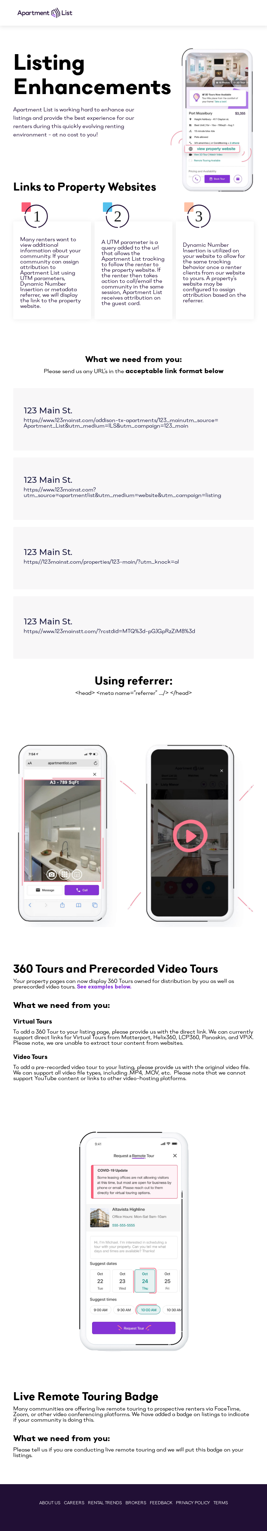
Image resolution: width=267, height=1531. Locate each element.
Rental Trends (105, 1502)
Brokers (136, 1502)
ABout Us (49, 1502)
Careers (74, 1502)
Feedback (161, 1502)
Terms (220, 1502)
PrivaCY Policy (193, 1502)
